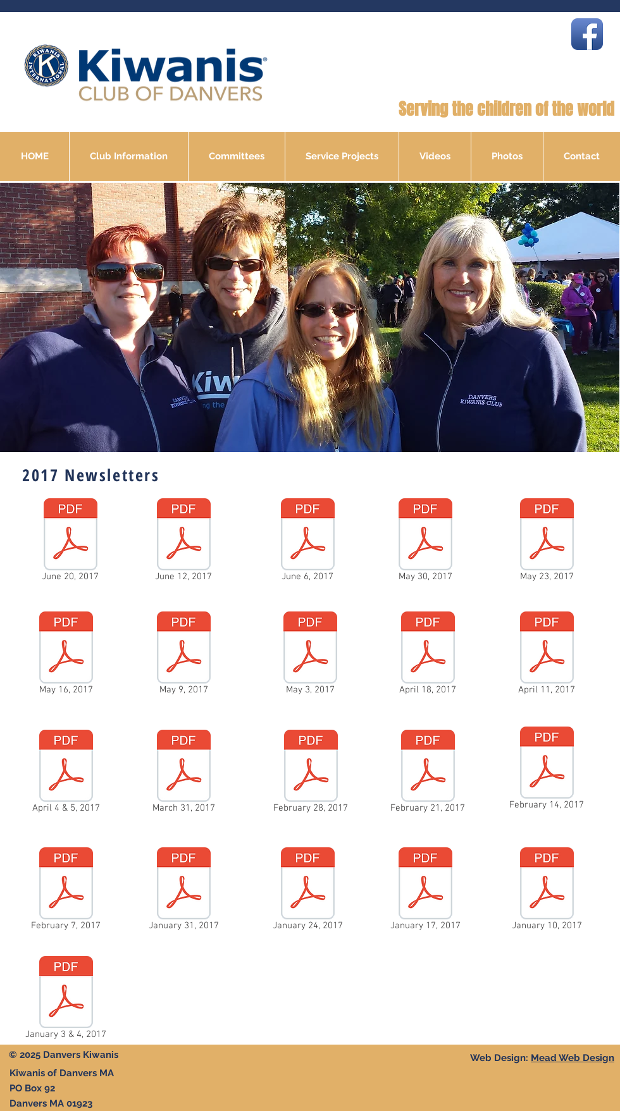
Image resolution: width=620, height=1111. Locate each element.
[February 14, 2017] (547, 771)
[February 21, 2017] (428, 774)
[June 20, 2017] (70, 542)
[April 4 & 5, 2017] (66, 774)
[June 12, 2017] (183, 542)
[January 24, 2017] (307, 891)
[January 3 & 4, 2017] (66, 1000)
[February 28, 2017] (311, 774)
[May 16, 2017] (66, 655)
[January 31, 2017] (183, 891)
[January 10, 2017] (547, 891)
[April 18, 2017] (428, 655)
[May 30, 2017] (425, 542)
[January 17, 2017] (425, 891)
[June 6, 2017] (307, 542)
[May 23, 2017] (546, 542)
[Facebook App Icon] (587, 34)
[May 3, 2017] (310, 655)
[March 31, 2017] (183, 774)
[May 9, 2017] (183, 655)
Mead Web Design (572, 1058)
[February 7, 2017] (66, 891)
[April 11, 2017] (547, 655)
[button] (128, 156)
